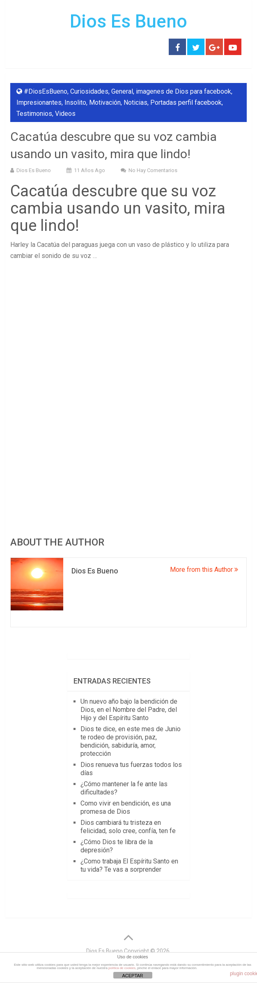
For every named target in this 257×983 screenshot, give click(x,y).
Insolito (75, 102)
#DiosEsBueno (45, 91)
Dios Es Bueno (128, 21)
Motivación (105, 102)
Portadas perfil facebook (186, 102)
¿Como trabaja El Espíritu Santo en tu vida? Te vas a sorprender (129, 865)
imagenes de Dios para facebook (183, 91)
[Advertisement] (128, 326)
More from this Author (204, 569)
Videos (65, 113)
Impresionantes (39, 102)
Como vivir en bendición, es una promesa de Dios (125, 807)
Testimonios (34, 113)
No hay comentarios (152, 170)
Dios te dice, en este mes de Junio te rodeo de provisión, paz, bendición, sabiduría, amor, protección (130, 741)
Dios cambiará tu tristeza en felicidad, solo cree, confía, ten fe (128, 827)
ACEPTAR (132, 975)
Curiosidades (89, 91)
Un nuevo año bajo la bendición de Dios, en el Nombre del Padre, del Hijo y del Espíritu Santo (128, 710)
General (122, 91)
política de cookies (121, 968)
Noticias (135, 102)
